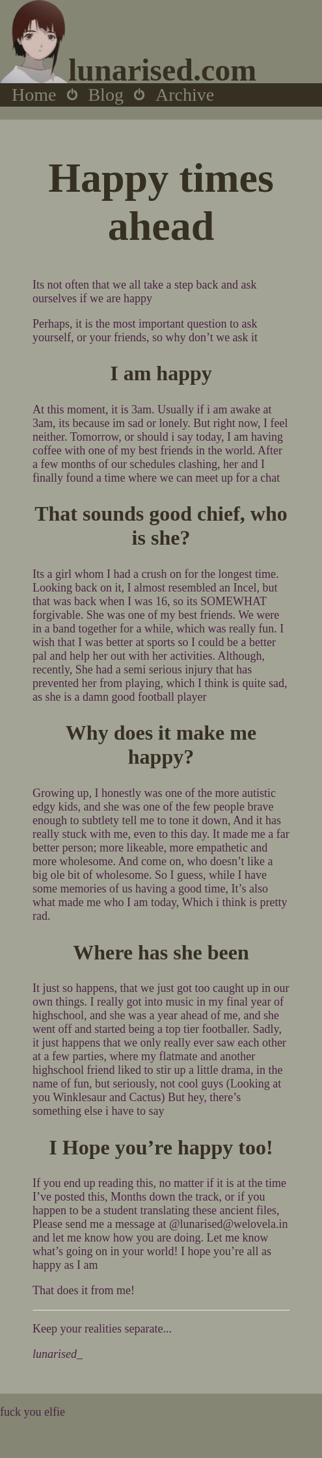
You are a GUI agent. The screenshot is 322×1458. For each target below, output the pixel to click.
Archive (184, 95)
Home (34, 95)
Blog (105, 95)
